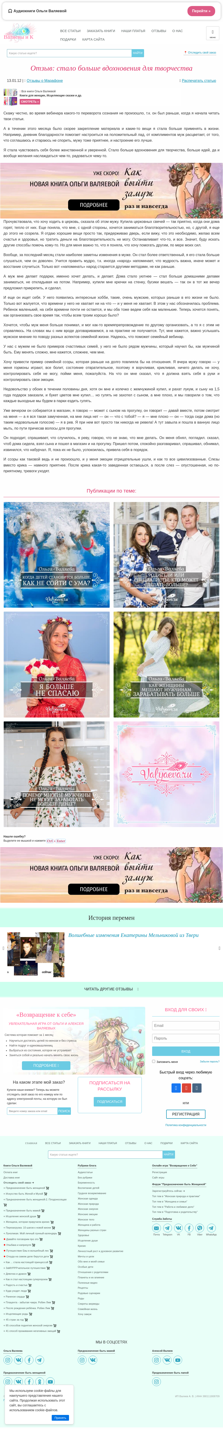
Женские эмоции (88, 1214)
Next (219, 952)
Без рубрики (85, 1177)
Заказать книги (101, 31)
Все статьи (70, 31)
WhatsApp (211, 1230)
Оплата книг (10, 1172)
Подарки (68, 39)
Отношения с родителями (93, 1272)
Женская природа (88, 1204)
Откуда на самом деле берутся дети (26, 1256)
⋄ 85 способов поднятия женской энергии (27, 1325)
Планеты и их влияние (91, 1277)
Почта (156, 1230)
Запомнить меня (165, 1062)
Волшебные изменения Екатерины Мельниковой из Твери (124, 934)
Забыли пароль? (210, 1061)
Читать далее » (62, 974)
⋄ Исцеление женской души (19, 1216)
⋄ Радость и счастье (15, 1285)
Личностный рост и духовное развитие (100, 1251)
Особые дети (85, 1267)
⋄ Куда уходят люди (15, 1291)
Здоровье (83, 1235)
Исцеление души (88, 1240)
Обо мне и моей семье (91, 1261)
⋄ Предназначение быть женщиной (24, 1188)
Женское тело (86, 1219)
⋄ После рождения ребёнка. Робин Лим (26, 1308)
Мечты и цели (86, 1256)
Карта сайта (93, 39)
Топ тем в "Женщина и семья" (169, 1201)
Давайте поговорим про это (21, 1239)
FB (189, 1230)
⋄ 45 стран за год (13, 1319)
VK (178, 1230)
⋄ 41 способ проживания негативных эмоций (29, 1331)
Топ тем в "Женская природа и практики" (176, 1196)
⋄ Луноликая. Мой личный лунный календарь (30, 1233)
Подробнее (46, 1065)
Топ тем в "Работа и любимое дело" (173, 1207)
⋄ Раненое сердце (14, 1296)
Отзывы (158, 31)
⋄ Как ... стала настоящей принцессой (25, 1262)
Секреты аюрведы (88, 1304)
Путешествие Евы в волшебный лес (26, 1251)
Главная (31, 1143)
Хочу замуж (84, 1314)
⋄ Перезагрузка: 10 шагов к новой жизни (27, 1227)
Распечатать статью (199, 81)
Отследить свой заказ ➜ (18, 1182)
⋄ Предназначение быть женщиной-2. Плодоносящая (34, 1199)
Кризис (82, 1246)
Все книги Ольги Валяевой (100, 97)
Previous (3, 952)
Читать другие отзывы (111, 989)
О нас (177, 31)
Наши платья (133, 31)
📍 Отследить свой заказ (200, 52)
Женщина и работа (89, 1225)
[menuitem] (37, 1173)
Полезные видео (87, 1283)
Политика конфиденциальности (185, 1125)
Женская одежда (88, 1198)
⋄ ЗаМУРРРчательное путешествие (24, 1268)
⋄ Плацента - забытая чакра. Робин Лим (27, 1302)
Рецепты (83, 1288)
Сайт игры (158, 1177)
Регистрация (185, 1114)
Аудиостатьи (85, 1172)
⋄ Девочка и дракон (15, 1274)
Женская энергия (88, 1209)
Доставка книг (11, 1177)
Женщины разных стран (92, 1230)
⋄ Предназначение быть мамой (21, 1210)
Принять (60, 1418)
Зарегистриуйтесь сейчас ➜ (168, 1191)
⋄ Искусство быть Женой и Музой (23, 1194)
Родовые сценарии (89, 1293)
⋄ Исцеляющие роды (15, 1314)
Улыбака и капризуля (17, 1245)
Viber (199, 1230)
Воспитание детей (88, 1188)
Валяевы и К (18, 37)
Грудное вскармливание (92, 1193)
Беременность (86, 1182)
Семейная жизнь (87, 1309)
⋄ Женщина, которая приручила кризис (26, 1222)
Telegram (167, 1230)
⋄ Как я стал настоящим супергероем (25, 1279)
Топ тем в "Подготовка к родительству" (175, 1212)
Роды (81, 1298)
